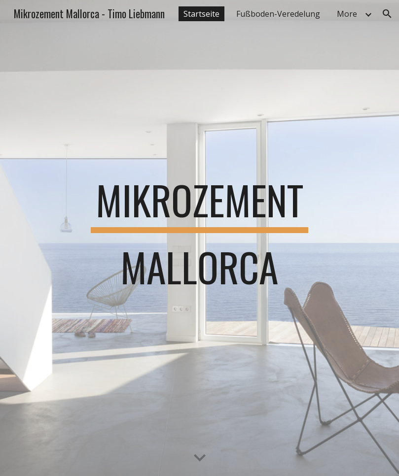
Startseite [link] (201, 13)
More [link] (347, 13)
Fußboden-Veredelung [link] (278, 13)
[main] (200, 238)
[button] (387, 14)
